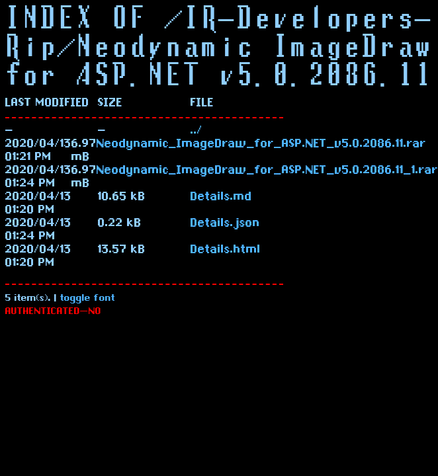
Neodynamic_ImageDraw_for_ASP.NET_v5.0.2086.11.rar (261, 144)
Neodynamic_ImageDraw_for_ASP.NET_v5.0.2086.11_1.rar (267, 171)
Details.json (225, 224)
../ (196, 131)
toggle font (87, 299)
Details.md (221, 197)
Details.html (226, 250)
